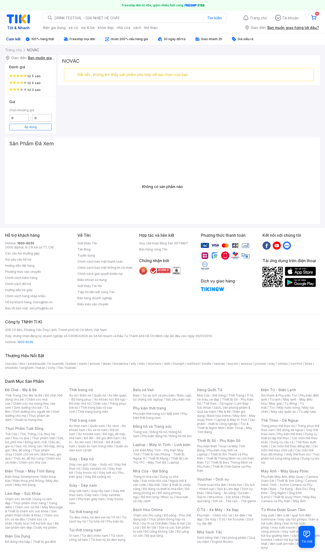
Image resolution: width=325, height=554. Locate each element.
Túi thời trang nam (85, 530)
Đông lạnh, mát (36, 442)
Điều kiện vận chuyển (92, 304)
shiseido (11, 368)
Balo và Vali (143, 390)
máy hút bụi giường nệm (288, 533)
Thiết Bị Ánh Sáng (290, 481)
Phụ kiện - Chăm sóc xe (214, 515)
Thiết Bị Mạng (158, 458)
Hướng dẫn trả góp (18, 290)
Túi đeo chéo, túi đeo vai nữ (89, 517)
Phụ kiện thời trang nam (160, 416)
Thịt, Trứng (28, 434)
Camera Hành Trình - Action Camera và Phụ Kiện (289, 485)
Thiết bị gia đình (44, 542)
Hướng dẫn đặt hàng (20, 265)
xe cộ (73, 27)
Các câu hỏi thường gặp (22, 253)
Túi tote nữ (96, 521)
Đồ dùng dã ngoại (290, 430)
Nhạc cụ (167, 497)
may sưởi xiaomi (284, 527)
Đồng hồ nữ (158, 432)
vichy (52, 368)
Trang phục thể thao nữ (278, 426)
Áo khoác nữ (103, 399)
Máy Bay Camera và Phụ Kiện (288, 499)
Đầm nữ (85, 395)
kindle (206, 364)
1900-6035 (25, 243)
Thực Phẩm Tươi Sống (24, 428)
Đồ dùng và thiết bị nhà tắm (163, 489)
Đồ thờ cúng (150, 497)
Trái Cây (11, 434)
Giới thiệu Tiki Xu (89, 286)
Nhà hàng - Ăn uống (221, 493)
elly (133, 364)
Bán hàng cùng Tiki (153, 249)
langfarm (27, 368)
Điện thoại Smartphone (22, 477)
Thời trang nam (82, 420)
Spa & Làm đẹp (228, 489)
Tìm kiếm (214, 18)
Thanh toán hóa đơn (211, 485)
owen (83, 364)
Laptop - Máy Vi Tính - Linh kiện (161, 444)
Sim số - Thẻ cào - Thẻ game (234, 501)
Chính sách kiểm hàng (21, 278)
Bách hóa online (219, 416)
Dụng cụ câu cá (282, 442)
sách (137, 27)
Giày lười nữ (107, 472)
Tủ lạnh (275, 399)
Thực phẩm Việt (43, 438)
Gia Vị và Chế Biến (154, 523)
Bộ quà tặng (154, 535)
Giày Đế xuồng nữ (97, 477)
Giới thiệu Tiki (87, 243)
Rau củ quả (21, 438)
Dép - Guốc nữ (101, 464)
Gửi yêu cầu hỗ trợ (18, 259)
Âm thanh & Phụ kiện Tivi (279, 395)
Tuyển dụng (86, 255)
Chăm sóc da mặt (18, 499)
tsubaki (70, 368)
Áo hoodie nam (89, 434)
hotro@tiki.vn (43, 302)
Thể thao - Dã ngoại (218, 403)
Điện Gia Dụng (17, 536)
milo (142, 364)
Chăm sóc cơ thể (27, 507)
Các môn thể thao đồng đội (290, 446)
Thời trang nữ (81, 390)
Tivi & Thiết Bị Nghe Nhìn (223, 426)
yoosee (260, 364)
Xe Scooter (236, 519)
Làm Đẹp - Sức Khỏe (23, 493)
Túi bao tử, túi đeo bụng (108, 540)
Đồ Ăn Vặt (149, 527)
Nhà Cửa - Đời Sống (150, 471)
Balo (136, 395)
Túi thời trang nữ (83, 512)
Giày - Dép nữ (81, 459)
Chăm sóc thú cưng (147, 515)
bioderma (121, 364)
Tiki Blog (84, 249)
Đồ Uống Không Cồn (159, 531)
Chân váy (100, 403)
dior (22, 364)
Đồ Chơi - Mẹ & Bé (21, 390)
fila (60, 368)
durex (107, 364)
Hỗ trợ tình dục (41, 523)
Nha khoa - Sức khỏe (224, 497)
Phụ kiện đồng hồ (154, 436)
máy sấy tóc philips (292, 519)
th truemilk (56, 364)
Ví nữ (115, 517)
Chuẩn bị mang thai (28, 420)
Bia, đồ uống (21, 450)
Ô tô (222, 519)
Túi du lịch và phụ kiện (158, 395)
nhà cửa (123, 27)
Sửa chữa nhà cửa (154, 481)
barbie (71, 364)
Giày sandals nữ (94, 468)
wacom (233, 364)
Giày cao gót (78, 464)
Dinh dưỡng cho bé (28, 407)
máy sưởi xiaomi (294, 531)
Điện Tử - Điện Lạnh (278, 390)
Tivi (272, 407)
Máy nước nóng (288, 407)
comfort (296, 364)
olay (272, 364)
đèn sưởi (283, 515)
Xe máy (210, 519)
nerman (219, 364)
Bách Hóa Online (148, 510)
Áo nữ (73, 395)
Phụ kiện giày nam (91, 499)
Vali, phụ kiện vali (178, 399)
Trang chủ (258, 18)
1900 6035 (25, 342)
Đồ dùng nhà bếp (17, 542)
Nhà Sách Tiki (209, 532)
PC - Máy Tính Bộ (153, 462)
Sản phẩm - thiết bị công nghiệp (226, 422)
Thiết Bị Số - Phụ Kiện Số (218, 440)
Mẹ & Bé (225, 412)
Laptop (174, 462)
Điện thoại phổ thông (28, 481)
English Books (222, 542)
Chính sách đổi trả (18, 284)
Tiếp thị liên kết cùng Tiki (96, 292)
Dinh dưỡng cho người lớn (31, 412)
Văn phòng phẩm (234, 538)
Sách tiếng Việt (208, 538)
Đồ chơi (50, 395)
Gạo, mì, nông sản (28, 446)
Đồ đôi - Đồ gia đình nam (102, 438)
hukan (40, 368)
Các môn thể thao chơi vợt (289, 448)
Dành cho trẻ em (27, 454)
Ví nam (74, 535)
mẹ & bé (88, 27)
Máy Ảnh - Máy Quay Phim (284, 471)
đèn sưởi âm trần (282, 544)
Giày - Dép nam (83, 485)
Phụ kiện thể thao (289, 434)
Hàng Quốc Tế (209, 390)
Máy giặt (275, 403)
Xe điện (240, 515)
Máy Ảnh (299, 501)
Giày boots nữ (86, 472)
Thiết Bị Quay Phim (287, 497)
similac (283, 364)
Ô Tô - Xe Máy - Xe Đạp (218, 510)
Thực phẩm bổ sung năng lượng (290, 456)
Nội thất (154, 485)
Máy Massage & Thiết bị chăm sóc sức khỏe (34, 509)
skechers (154, 364)
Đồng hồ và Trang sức (152, 426)
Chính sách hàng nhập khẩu (25, 296)
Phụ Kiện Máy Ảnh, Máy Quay (282, 477)
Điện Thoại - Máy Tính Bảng (30, 471)
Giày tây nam (100, 491)
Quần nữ (100, 395)
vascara (11, 364)
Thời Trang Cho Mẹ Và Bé (23, 395)
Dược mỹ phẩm (46, 527)
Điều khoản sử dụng (92, 280)
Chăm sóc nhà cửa (32, 462)
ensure (95, 364)
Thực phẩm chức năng (29, 503)
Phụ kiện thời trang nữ (148, 414)
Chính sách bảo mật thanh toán (100, 261)
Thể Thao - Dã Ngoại (279, 420)
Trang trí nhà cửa (145, 477)
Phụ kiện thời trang (149, 408)
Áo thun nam (78, 426)
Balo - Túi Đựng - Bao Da (288, 489)
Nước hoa (22, 523)
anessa (246, 364)
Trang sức (140, 432)
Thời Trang (236, 395)
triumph (178, 364)
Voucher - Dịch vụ (213, 479)
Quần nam (97, 426)
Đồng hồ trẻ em (180, 436)
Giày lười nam (79, 491)
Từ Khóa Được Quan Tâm (283, 510)
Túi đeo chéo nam (95, 535)
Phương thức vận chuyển (23, 272)
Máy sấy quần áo (283, 412)
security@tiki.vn (41, 308)
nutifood (193, 364)
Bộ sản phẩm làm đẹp (32, 525)
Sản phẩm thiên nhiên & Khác (31, 513)
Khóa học (235, 485)
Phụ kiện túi (115, 521)
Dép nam (92, 495)
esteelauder (37, 364)
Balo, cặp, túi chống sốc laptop (162, 397)
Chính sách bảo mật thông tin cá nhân (105, 268)
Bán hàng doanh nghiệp (94, 298)
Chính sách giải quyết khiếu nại (100, 274)
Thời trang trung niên (93, 412)
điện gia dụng (54, 27)
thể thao (151, 27)
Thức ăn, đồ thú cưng (28, 458)
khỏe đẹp (106, 27)
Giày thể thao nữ (298, 454)
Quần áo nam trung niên (95, 446)
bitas (308, 364)
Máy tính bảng (25, 485)
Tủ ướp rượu (307, 412)
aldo (167, 364)
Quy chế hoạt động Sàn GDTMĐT (163, 243)
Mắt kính (173, 414)
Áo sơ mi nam (98, 430)
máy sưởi (267, 515)
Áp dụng (30, 127)
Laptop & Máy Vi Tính (231, 420)
